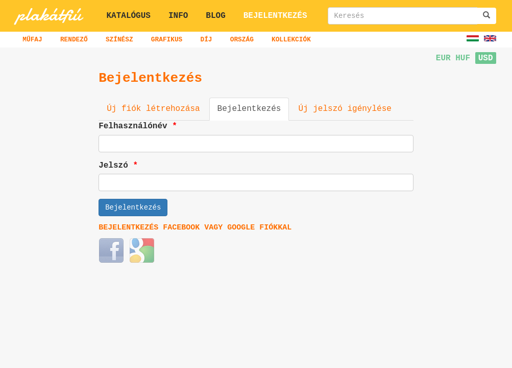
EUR (443, 58)
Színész (119, 39)
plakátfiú (48, 14)
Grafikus (166, 39)
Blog (215, 15)
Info (178, 15)
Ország (242, 39)
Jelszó (119, 165)
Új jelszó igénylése (344, 108)
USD (485, 58)
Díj (206, 39)
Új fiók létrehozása (153, 108)
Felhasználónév (139, 126)
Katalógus (129, 15)
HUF (462, 58)
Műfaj (32, 39)
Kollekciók (291, 39)
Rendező (74, 39)
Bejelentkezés (275, 15)
